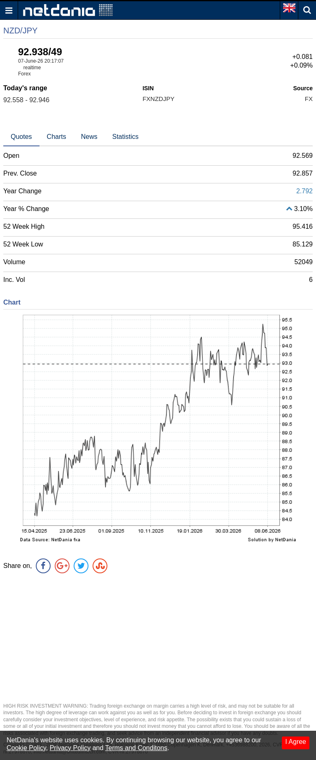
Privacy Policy (70, 747)
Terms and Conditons (136, 747)
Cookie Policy (26, 747)
